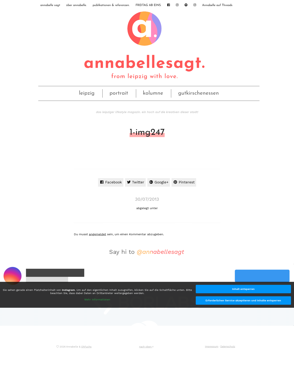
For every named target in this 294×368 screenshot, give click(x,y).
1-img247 (147, 132)
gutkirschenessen (198, 93)
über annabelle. (76, 5)
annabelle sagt (50, 5)
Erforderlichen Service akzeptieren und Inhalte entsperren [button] (243, 300)
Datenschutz (227, 346)
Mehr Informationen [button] (97, 299)
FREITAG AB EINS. (148, 5)
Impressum (211, 346)
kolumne (153, 93)
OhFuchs (86, 346)
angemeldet (97, 234)
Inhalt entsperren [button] (243, 288)
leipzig (86, 93)
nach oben (146, 346)
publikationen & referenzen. (111, 5)
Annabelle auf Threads (217, 5)
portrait (119, 93)
